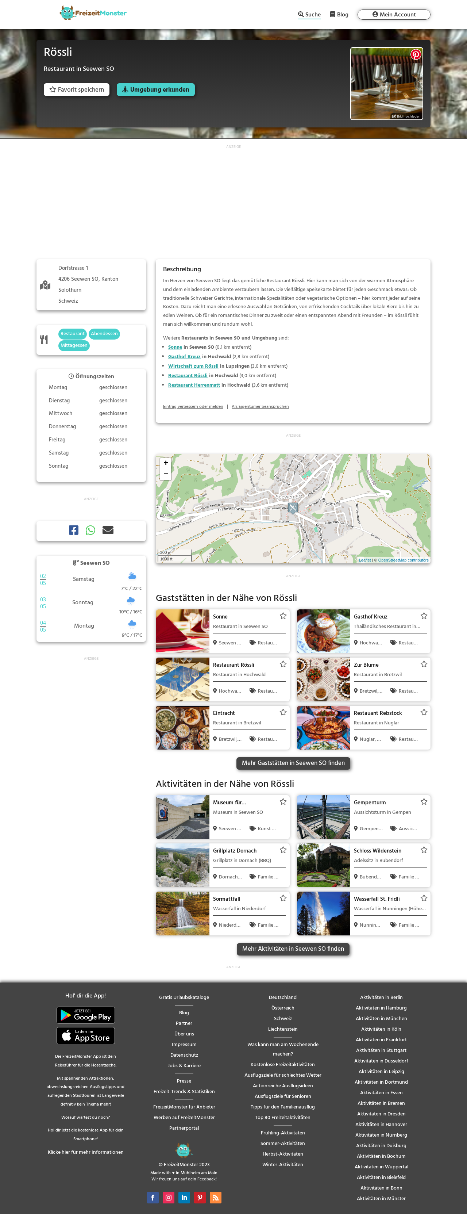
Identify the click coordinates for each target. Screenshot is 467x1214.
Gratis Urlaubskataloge (184, 997)
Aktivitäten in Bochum (381, 1156)
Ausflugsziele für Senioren (283, 1096)
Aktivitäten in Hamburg (381, 1008)
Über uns (184, 1034)
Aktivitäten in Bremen (381, 1103)
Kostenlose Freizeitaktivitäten (283, 1065)
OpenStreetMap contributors (403, 560)
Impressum (184, 1045)
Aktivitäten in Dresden (381, 1114)
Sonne (175, 347)
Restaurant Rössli (188, 376)
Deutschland (283, 997)
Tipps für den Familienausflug (283, 1107)
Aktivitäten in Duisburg (381, 1146)
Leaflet (365, 560)
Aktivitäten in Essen (381, 1093)
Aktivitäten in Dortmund (381, 1082)
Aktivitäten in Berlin (381, 997)
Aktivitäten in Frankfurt (381, 1040)
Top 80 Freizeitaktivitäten (282, 1118)
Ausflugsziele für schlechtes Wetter (282, 1075)
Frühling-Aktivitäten (283, 1133)
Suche (313, 15)
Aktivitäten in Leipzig (381, 1072)
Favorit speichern (76, 90)
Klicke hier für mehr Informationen (86, 1152)
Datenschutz (184, 1055)
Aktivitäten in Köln (381, 1029)
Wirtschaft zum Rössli (193, 366)
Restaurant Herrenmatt (194, 385)
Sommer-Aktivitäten (282, 1144)
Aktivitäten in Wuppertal (381, 1167)
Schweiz (283, 1019)
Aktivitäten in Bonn (381, 1188)
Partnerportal (184, 1128)
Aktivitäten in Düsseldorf (381, 1061)
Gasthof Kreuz (184, 357)
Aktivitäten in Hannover (381, 1125)
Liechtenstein (283, 1029)
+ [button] (165, 463)
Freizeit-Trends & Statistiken (184, 1092)
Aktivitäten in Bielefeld (381, 1177)
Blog (342, 15)
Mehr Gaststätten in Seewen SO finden (293, 763)
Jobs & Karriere (184, 1066)
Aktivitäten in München (381, 1019)
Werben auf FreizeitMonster (184, 1118)
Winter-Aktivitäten (282, 1165)
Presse (184, 1081)
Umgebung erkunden (159, 90)
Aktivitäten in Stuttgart (381, 1050)
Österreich (282, 1008)
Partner (184, 1023)
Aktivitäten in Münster (381, 1199)
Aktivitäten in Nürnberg (381, 1135)
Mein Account (398, 15)
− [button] (165, 474)
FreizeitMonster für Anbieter (184, 1107)
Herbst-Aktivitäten (283, 1154)
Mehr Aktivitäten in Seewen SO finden (293, 949)
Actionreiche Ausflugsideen (283, 1086)
